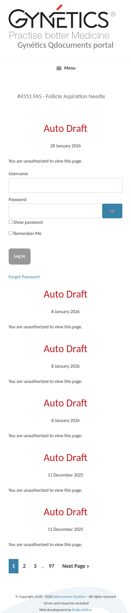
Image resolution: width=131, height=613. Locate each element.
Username (18, 173)
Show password (27, 222)
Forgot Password (24, 276)
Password (18, 199)
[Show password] (112, 211)
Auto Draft (65, 128)
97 (53, 565)
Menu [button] (69, 68)
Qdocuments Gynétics (65, 5)
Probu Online (82, 610)
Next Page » (75, 567)
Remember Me (25, 233)
